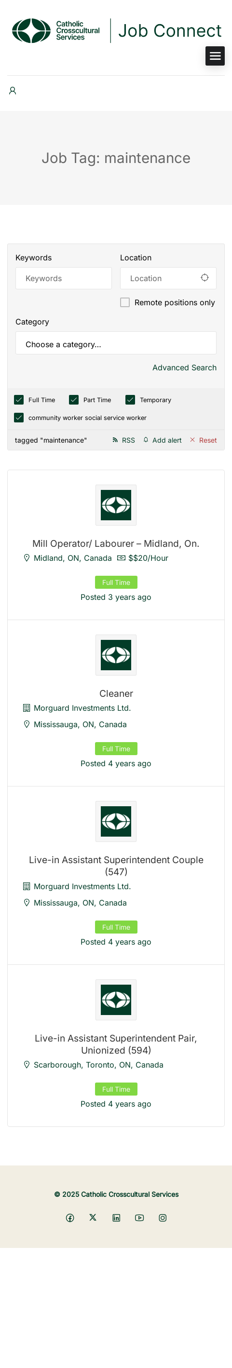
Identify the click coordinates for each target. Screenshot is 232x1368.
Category (32, 321)
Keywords (33, 257)
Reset (208, 440)
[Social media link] (69, 1217)
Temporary (155, 400)
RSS (128, 440)
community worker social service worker (87, 417)
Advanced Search (184, 367)
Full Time (41, 400)
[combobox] (116, 342)
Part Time (97, 400)
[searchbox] (116, 344)
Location (135, 257)
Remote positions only (175, 302)
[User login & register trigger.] (12, 90)
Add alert (167, 440)
